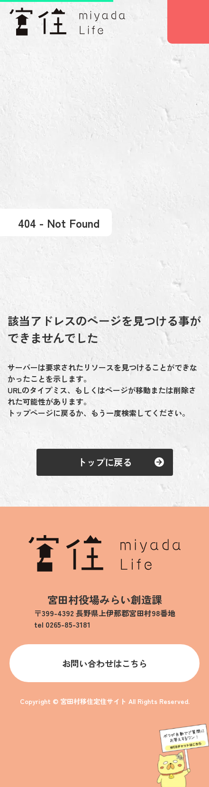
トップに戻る (105, 462)
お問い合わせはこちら (104, 663)
